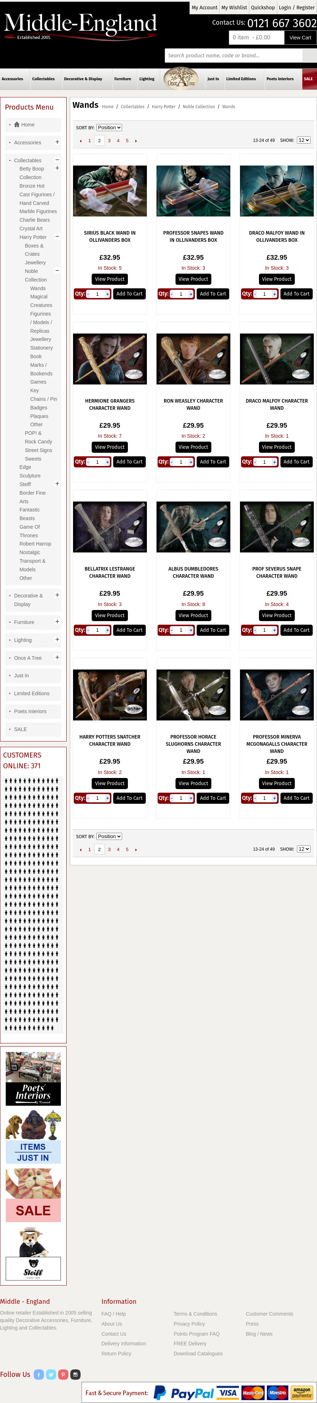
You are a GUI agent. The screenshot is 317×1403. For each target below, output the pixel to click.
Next (136, 140)
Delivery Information (123, 1343)
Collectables (132, 106)
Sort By (84, 127)
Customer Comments (269, 1314)
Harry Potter (164, 106)
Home (108, 106)
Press (252, 1324)
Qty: (80, 293)
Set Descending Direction (128, 127)
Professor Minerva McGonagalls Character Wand (276, 744)
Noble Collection (199, 106)
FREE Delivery (190, 1343)
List (305, 127)
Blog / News (259, 1334)
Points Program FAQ (197, 1334)
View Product (109, 279)
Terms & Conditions (195, 1314)
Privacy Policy (189, 1324)
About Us (111, 1324)
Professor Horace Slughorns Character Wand (193, 744)
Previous (80, 140)
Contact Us (113, 1334)
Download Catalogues (198, 1353)
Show (286, 140)
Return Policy (116, 1353)
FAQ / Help (113, 1314)
